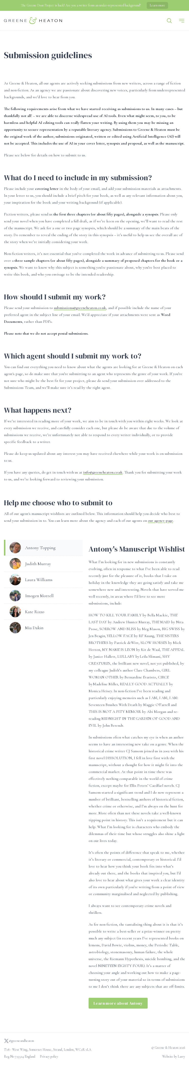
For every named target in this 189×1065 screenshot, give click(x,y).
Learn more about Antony (118, 1003)
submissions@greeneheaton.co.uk (80, 307)
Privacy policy (49, 1056)
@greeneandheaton (19, 1040)
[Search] (169, 21)
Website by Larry (173, 1056)
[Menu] (181, 21)
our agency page (160, 520)
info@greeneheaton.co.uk (103, 472)
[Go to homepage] (33, 20)
